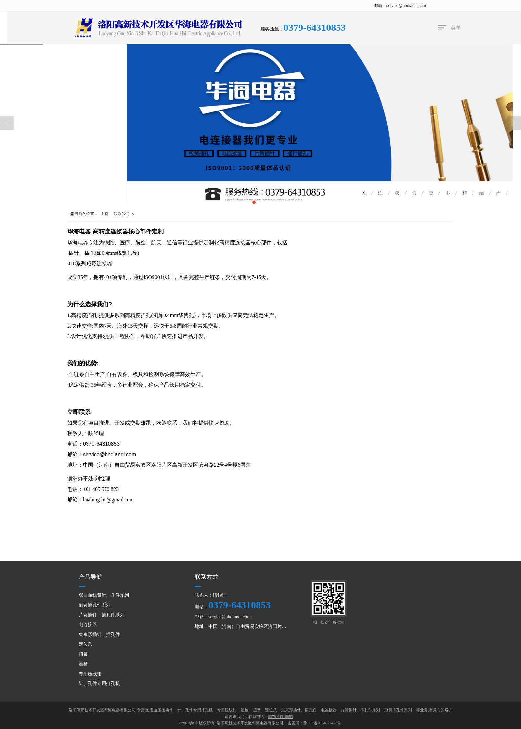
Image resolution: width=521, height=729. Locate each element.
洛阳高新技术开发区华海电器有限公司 (250, 723)
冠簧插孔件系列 (95, 604)
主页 (104, 214)
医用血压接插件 (159, 710)
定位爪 (85, 644)
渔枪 (83, 663)
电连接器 (88, 624)
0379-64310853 (239, 604)
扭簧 (83, 654)
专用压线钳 (90, 673)
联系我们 (121, 214)
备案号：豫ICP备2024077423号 (314, 723)
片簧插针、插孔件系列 (102, 614)
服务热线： (271, 29)
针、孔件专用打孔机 (99, 683)
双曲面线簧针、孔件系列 (104, 595)
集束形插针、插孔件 (99, 634)
